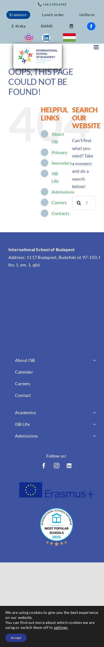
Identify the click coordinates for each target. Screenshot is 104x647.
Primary (59, 152)
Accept (16, 638)
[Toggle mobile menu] (97, 47)
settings (61, 627)
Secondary (62, 163)
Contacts (61, 213)
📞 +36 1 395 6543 (52, 4)
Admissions (63, 191)
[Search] (79, 203)
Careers (59, 202)
